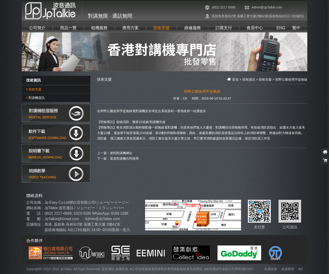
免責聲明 (287, 269)
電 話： (35, 213)
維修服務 (192, 28)
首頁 (233, 79)
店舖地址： (35, 224)
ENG (280, 28)
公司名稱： (35, 202)
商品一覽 (68, 28)
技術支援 (161, 28)
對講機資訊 (37, 98)
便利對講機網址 (121, 153)
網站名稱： (35, 208)
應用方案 (130, 28)
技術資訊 (248, 79)
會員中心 (255, 28)
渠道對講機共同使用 (124, 158)
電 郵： (35, 219)
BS (300, 269)
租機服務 (99, 28)
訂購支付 (223, 28)
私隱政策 (270, 269)
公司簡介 (37, 28)
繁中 (296, 28)
